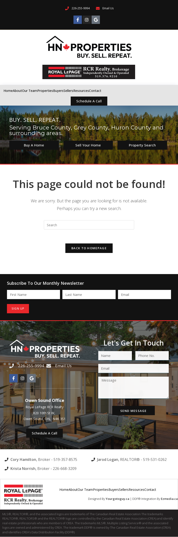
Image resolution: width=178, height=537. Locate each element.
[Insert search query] (89, 225)
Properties (45, 90)
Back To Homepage (89, 248)
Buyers (58, 90)
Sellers (68, 90)
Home (8, 90)
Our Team (29, 90)
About (17, 90)
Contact (95, 90)
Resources (81, 90)
